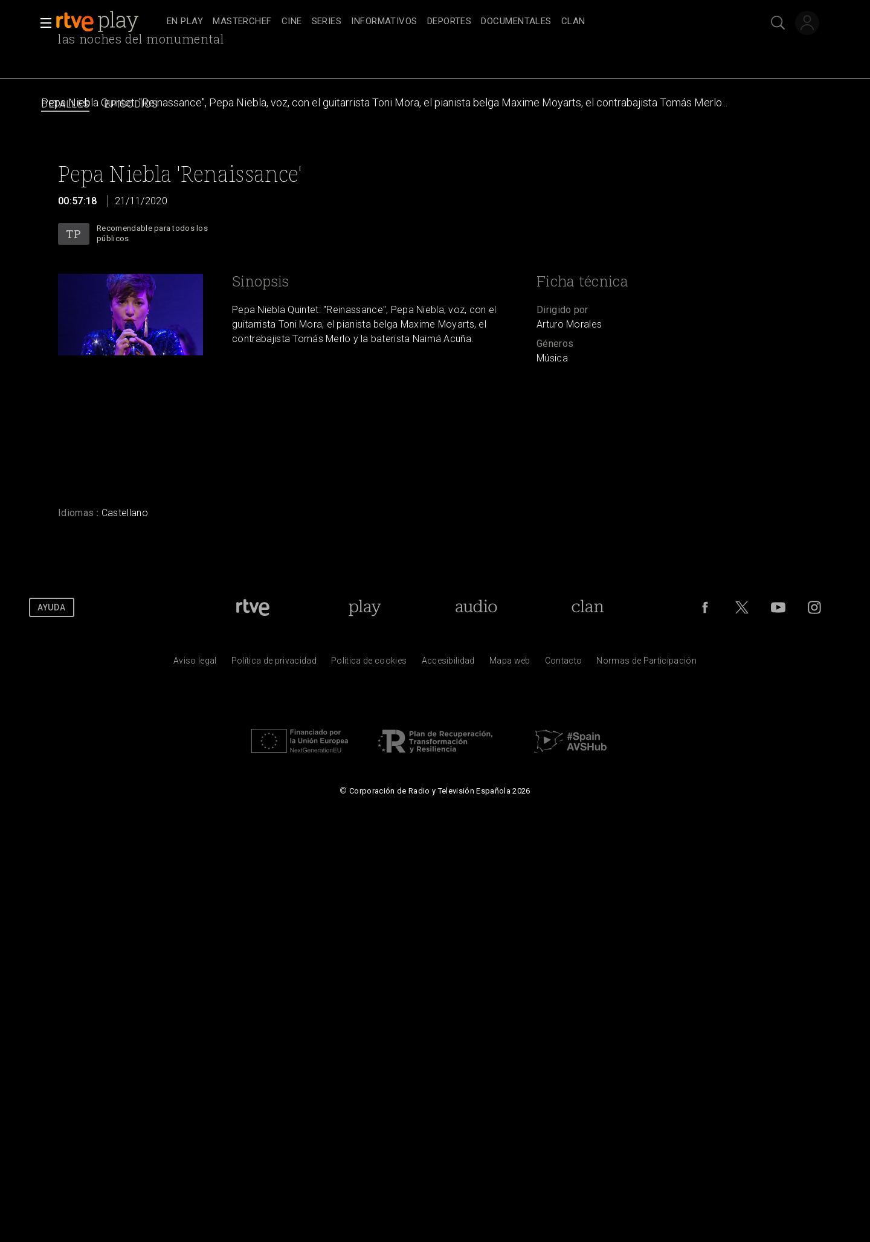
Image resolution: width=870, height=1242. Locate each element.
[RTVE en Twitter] (742, 607)
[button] (42, 23)
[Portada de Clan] (587, 607)
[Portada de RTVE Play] (364, 607)
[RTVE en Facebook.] (705, 607)
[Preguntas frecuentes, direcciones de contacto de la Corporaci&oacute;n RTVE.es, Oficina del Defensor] (563, 663)
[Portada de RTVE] (253, 607)
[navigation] (448, 22)
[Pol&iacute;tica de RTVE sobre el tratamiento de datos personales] (274, 663)
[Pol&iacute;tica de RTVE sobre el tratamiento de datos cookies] (369, 663)
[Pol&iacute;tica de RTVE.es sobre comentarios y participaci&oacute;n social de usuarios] (646, 663)
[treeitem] (185, 22)
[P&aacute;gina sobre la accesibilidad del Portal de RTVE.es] (448, 663)
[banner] (109, 22)
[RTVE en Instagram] (814, 607)
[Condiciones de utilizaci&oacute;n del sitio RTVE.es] (195, 663)
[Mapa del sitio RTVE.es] (509, 663)
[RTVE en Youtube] (778, 607)
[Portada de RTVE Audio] (476, 607)
